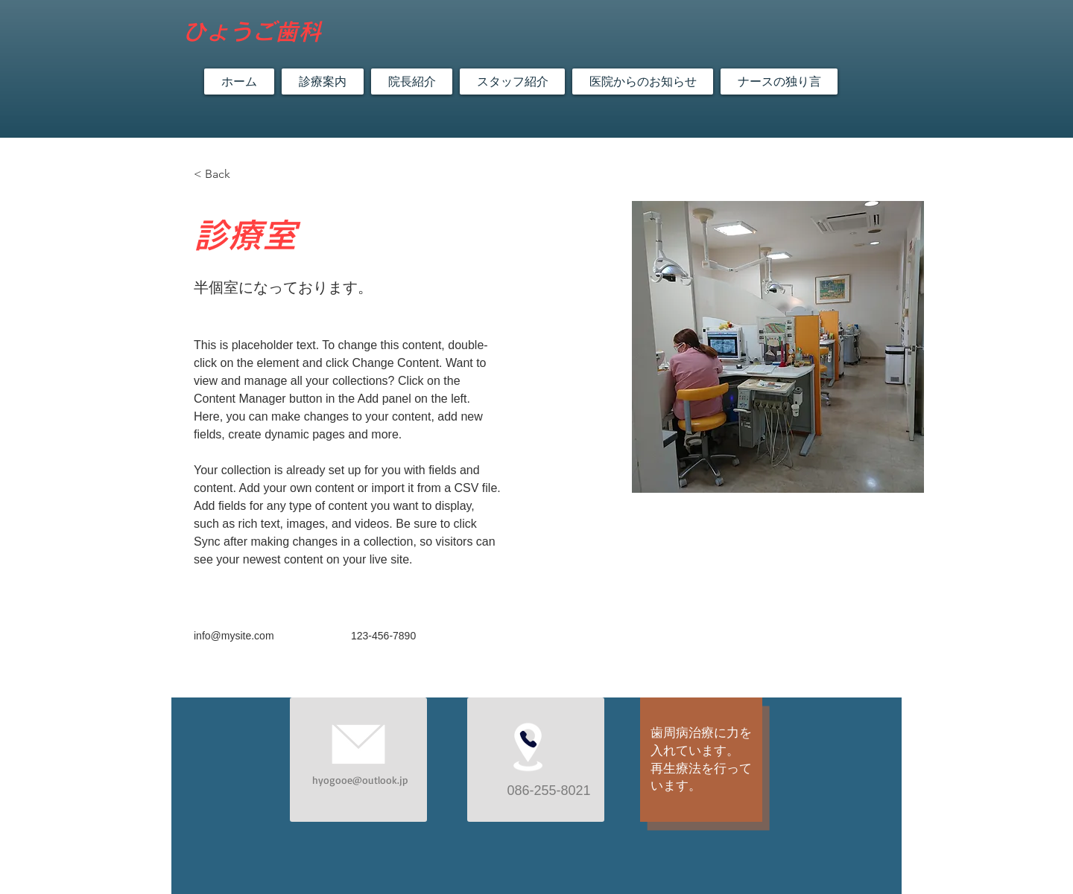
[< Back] (223, 174)
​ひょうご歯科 (252, 31)
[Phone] (528, 739)
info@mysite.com (234, 636)
